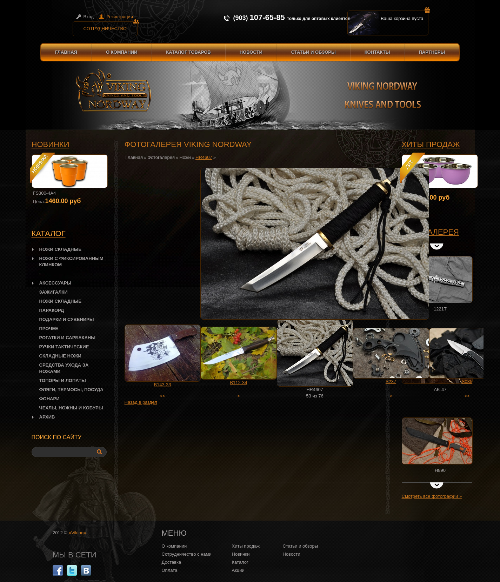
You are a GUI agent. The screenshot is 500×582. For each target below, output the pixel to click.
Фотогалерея (161, 157)
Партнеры (432, 52)
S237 (391, 381)
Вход (89, 16)
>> (466, 396)
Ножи (185, 157)
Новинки (50, 144)
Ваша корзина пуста (404, 16)
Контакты (377, 52)
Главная (66, 52)
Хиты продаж (431, 144)
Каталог (240, 562)
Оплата (170, 570)
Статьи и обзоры (313, 52)
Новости (251, 52)
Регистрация (119, 16)
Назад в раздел (141, 402)
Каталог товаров (188, 52)
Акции (238, 570)
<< (162, 396)
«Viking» (77, 532)
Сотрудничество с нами (187, 554)
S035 (467, 381)
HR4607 (203, 157)
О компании (121, 52)
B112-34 (238, 382)
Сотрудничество (111, 26)
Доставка (171, 562)
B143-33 (162, 384)
